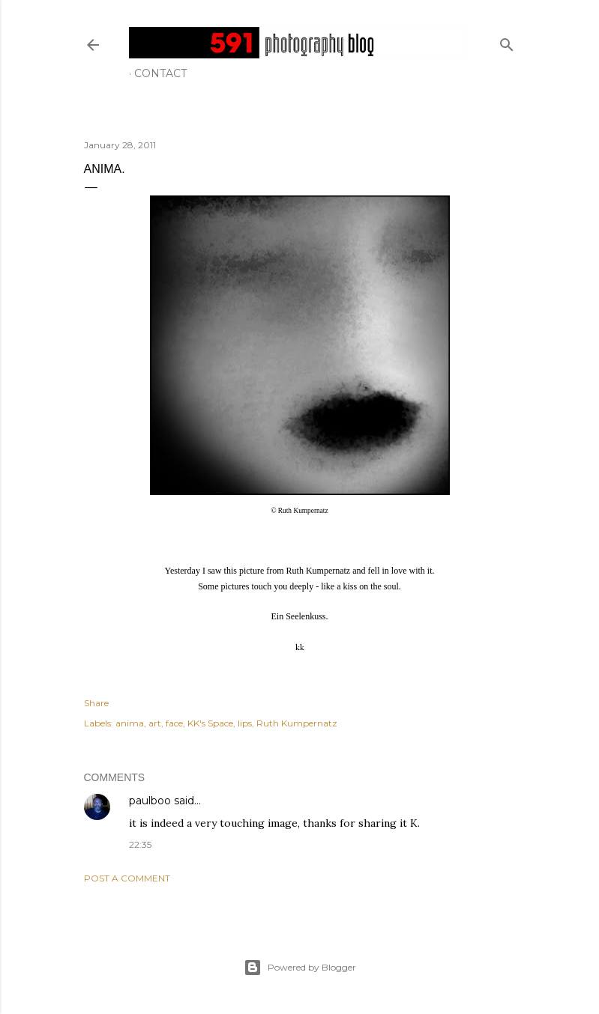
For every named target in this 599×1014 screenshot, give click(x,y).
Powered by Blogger (300, 968)
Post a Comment (127, 878)
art (154, 723)
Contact (160, 73)
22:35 (140, 844)
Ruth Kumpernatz (296, 723)
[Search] (507, 41)
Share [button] (96, 702)
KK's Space (210, 723)
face (174, 723)
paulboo (150, 800)
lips (245, 723)
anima (129, 723)
